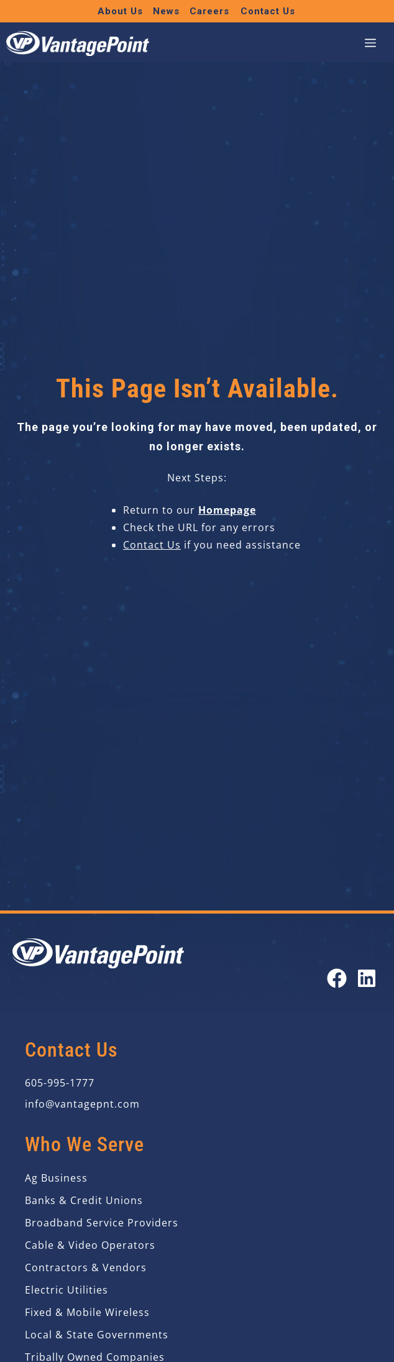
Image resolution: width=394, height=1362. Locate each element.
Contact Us (268, 11)
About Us (120, 11)
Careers (209, 11)
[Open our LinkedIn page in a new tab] (367, 978)
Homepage (227, 510)
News (166, 11)
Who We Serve (84, 1144)
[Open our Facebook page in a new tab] (337, 978)
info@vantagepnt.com (82, 1104)
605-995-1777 (59, 1083)
